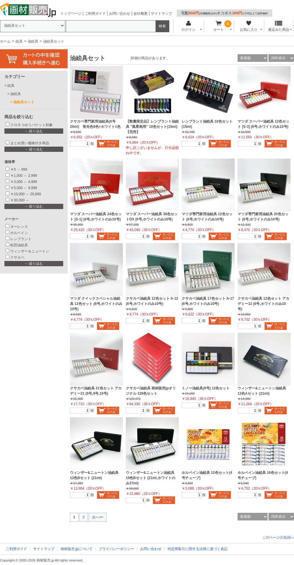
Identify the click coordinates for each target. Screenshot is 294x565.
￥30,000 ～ (20, 200)
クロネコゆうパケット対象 (31, 125)
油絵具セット (23, 102)
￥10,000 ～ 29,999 (25, 194)
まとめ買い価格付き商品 (29, 143)
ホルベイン (19, 233)
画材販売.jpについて (77, 549)
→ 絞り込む (33, 131)
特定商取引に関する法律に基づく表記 (198, 549)
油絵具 (33, 41)
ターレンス (19, 227)
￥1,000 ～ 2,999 (23, 176)
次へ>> (97, 517)
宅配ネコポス (224, 13)
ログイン (188, 26)
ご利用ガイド (95, 13)
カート (218, 26)
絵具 (19, 41)
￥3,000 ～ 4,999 (23, 182)
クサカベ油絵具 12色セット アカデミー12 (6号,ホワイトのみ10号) (263, 303)
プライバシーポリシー (116, 549)
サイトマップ (161, 13)
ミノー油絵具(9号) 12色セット (206, 388)
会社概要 (140, 13)
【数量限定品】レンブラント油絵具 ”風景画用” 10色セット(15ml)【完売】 (152, 126)
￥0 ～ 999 (18, 169)
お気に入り (248, 26)
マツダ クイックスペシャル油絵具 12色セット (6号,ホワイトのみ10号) (96, 303)
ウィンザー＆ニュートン (29, 251)
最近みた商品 (278, 26)
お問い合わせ (119, 13)
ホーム (5, 41)
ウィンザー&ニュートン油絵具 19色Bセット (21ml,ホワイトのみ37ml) (150, 478)
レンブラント (20, 239)
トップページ (70, 13)
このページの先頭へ (278, 537)
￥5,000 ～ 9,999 (23, 188)
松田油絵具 (19, 245)
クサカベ (17, 257)
